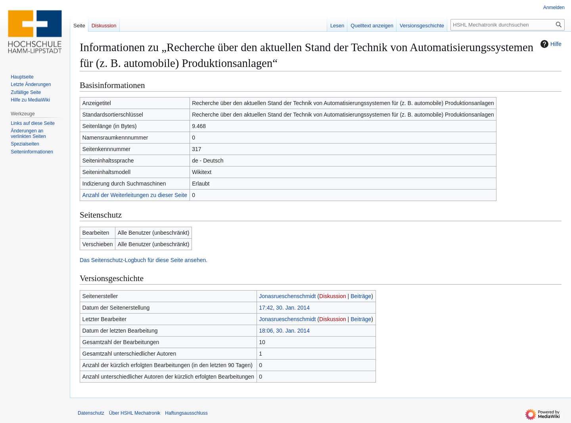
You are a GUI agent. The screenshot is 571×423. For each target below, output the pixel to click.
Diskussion (332, 296)
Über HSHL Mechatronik (135, 413)
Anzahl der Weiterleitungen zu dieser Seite (134, 195)
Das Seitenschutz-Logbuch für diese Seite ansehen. (143, 260)
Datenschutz (91, 413)
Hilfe (549, 44)
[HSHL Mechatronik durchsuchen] (507, 25)
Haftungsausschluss (186, 413)
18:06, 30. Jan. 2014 (284, 330)
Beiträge (361, 296)
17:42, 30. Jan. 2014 (284, 307)
